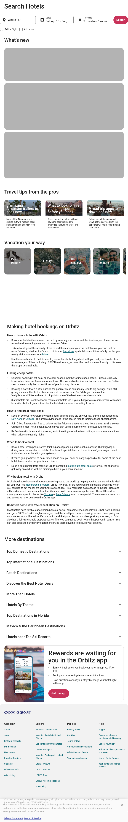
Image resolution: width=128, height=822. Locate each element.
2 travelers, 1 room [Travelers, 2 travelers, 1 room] (95, 21)
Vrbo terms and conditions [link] (79, 747)
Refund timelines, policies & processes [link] (112, 751)
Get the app (59, 693)
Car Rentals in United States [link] (49, 744)
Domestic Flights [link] (44, 749)
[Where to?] (18, 20)
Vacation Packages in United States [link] (49, 756)
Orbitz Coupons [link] (43, 769)
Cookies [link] (71, 735)
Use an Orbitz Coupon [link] (109, 758)
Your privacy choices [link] (77, 758)
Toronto (48, 494)
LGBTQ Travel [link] (42, 775)
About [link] (7, 729)
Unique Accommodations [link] (48, 781)
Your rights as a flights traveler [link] (109, 765)
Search (120, 20)
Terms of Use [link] (73, 741)
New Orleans (63, 494)
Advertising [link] (9, 775)
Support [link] (102, 729)
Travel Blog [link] (41, 786)
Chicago (29, 418)
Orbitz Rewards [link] (11, 769)
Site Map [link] (8, 764)
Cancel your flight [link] (107, 744)
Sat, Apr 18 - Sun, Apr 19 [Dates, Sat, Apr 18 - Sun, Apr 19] (60, 21)
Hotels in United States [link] (46, 729)
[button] (64, 551)
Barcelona (68, 351)
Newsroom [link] (9, 752)
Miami (45, 354)
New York (16, 418)
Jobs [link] (6, 735)
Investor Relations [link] (12, 758)
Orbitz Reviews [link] (43, 764)
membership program (37, 484)
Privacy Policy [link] (73, 729)
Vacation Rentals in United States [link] (48, 736)
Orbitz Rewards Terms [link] (77, 752)
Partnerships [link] (10, 747)
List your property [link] (12, 741)
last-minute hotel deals (80, 465)
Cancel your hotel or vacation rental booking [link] (110, 736)
